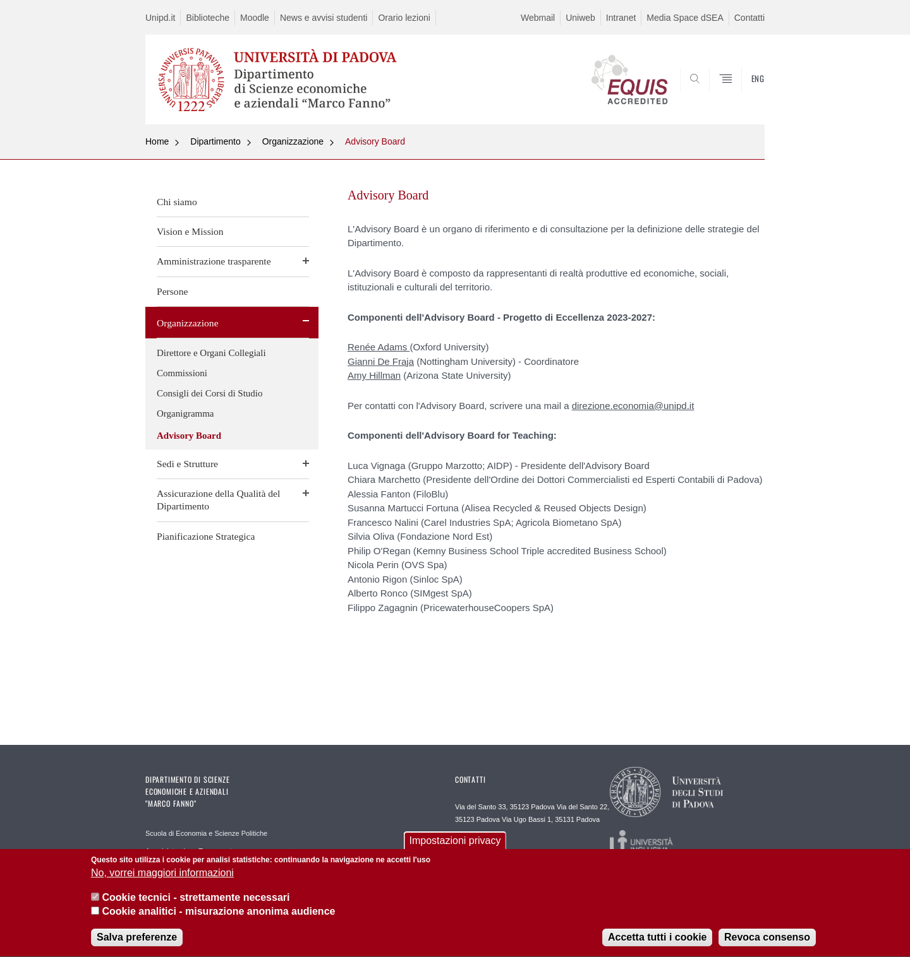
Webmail (538, 18)
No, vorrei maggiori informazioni (162, 878)
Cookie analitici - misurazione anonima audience (218, 917)
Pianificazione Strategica (206, 536)
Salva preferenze (137, 942)
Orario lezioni (404, 18)
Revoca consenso (767, 942)
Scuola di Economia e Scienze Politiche (206, 833)
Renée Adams (379, 347)
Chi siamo (177, 201)
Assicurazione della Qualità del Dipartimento (218, 499)
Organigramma (185, 413)
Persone (172, 291)
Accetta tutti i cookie (657, 942)
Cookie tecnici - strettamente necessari (195, 902)
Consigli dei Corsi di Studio (210, 393)
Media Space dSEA (684, 18)
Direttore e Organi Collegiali (211, 353)
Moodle (254, 18)
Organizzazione (293, 141)
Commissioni (182, 373)
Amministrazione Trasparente (190, 851)
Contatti (749, 18)
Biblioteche (207, 18)
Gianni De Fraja (381, 361)
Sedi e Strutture (187, 463)
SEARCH (742, 94)
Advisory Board (375, 141)
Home (157, 141)
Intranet (621, 18)
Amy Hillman (374, 375)
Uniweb (580, 18)
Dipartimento (215, 141)
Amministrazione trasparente (214, 261)
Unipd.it (160, 18)
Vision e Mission (190, 231)
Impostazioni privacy (455, 846)
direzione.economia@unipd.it (633, 405)
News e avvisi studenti (324, 18)
